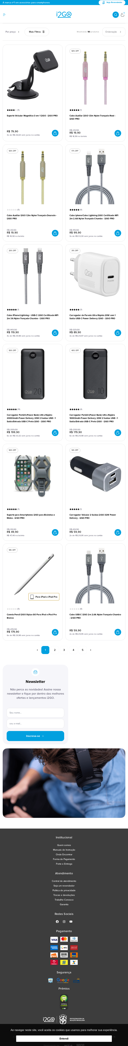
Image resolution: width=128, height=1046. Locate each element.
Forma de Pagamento (64, 859)
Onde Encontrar (64, 854)
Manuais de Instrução (64, 849)
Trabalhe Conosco (64, 899)
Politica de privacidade (64, 890)
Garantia (64, 904)
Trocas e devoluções (64, 895)
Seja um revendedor (64, 885)
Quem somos (64, 845)
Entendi (64, 1038)
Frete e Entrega (64, 863)
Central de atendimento (64, 881)
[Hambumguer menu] (6, 14)
